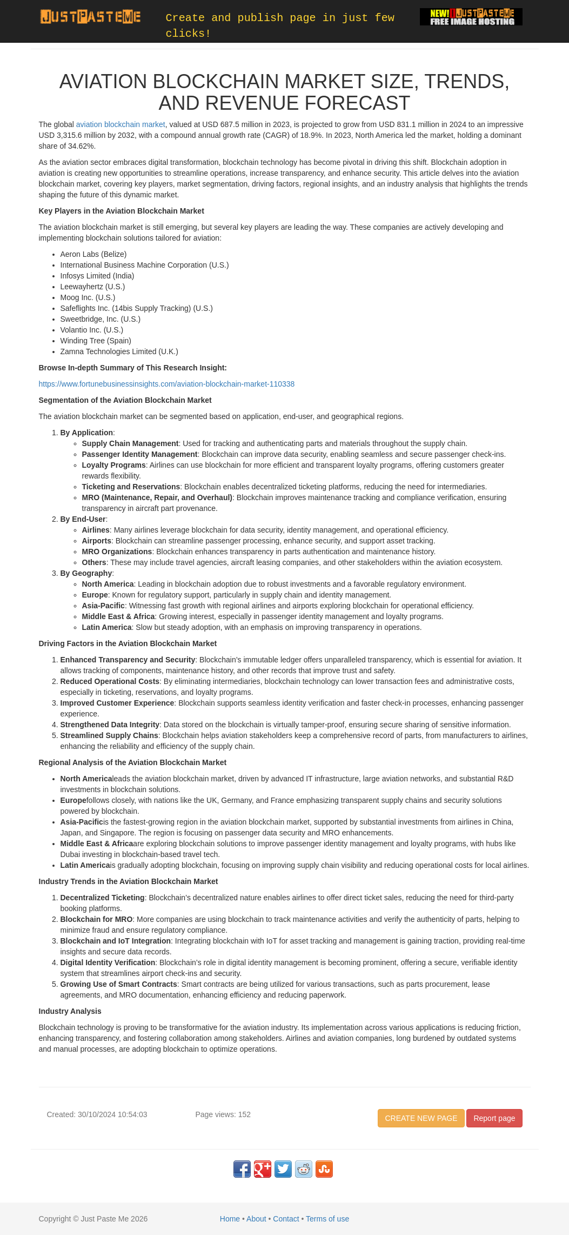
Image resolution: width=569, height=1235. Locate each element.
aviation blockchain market (120, 124)
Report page (494, 1118)
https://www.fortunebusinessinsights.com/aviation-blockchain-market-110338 (167, 384)
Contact (286, 1218)
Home (230, 1218)
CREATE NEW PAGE (421, 1118)
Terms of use (327, 1218)
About (256, 1218)
